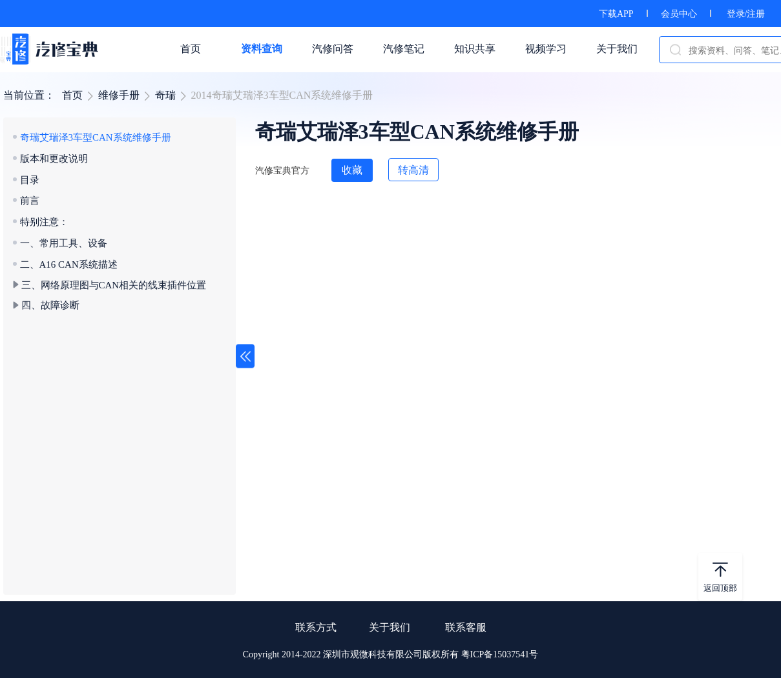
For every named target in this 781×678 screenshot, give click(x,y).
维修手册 (119, 95)
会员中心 (679, 14)
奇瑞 (165, 95)
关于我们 (389, 627)
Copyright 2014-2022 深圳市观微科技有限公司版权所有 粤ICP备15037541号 (391, 654)
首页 (72, 95)
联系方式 (316, 627)
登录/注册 (746, 14)
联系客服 (465, 627)
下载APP (616, 14)
